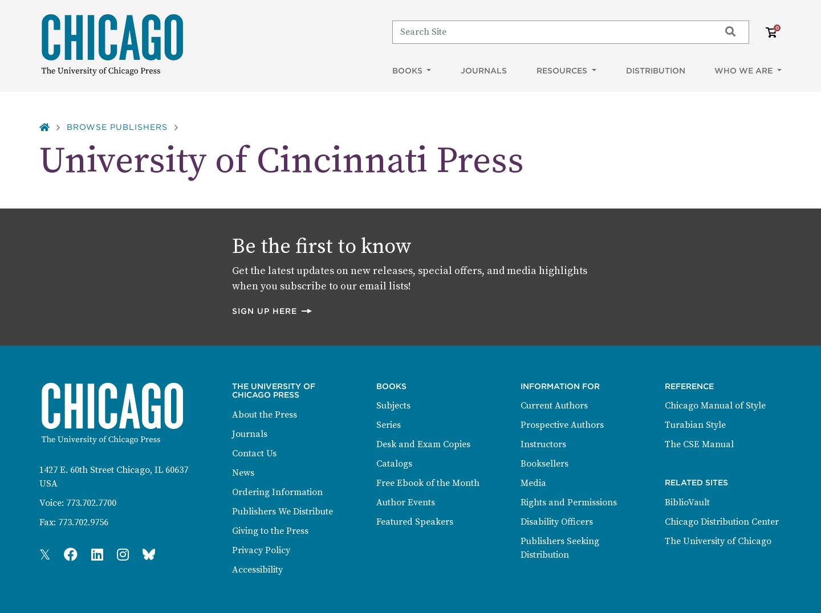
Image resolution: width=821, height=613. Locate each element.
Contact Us (254, 453)
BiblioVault (687, 502)
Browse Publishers (117, 127)
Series (388, 425)
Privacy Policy (261, 550)
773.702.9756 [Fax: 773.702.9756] (83, 522)
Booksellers (544, 463)
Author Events (405, 502)
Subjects (393, 405)
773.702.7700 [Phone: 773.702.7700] (91, 503)
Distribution (655, 71)
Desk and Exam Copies (423, 444)
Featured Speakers (414, 522)
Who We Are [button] (744, 71)
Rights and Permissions (569, 502)
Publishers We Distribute (282, 511)
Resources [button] (563, 71)
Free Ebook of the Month (427, 483)
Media (533, 483)
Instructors (543, 444)
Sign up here (272, 310)
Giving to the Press (270, 531)
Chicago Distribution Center (722, 522)
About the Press (264, 414)
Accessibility (257, 569)
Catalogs (394, 463)
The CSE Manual (699, 444)
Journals (484, 71)
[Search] (551, 32)
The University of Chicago (718, 541)
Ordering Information (277, 492)
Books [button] (408, 71)
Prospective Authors (562, 425)
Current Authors (554, 405)
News (243, 473)
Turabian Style (695, 425)
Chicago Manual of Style (715, 405)
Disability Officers (557, 522)
